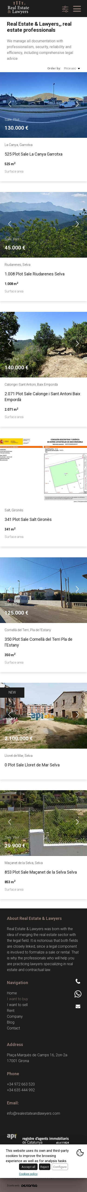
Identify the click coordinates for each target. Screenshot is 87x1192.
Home (12, 993)
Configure (60, 1167)
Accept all (28, 1167)
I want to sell (17, 1005)
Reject (44, 1167)
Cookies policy (28, 1174)
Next (77, 104)
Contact (13, 1028)
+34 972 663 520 (21, 1084)
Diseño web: (22, 1185)
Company (15, 1016)
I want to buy (17, 999)
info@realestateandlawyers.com (33, 1113)
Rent (10, 1010)
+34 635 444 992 (21, 1090)
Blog (10, 1022)
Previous (10, 104)
